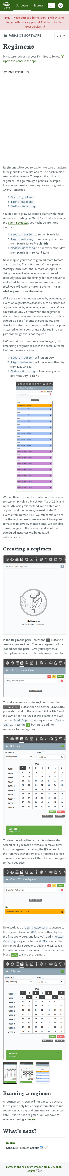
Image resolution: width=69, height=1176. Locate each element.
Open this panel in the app (20, 61)
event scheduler (18, 222)
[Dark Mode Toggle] (60, 5)
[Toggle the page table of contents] (34, 72)
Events (34, 1145)
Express (38, 5)
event (32, 1119)
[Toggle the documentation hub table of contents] (28, 35)
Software (22, 5)
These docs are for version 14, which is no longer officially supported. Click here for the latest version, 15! (34, 22)
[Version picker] (60, 35)
